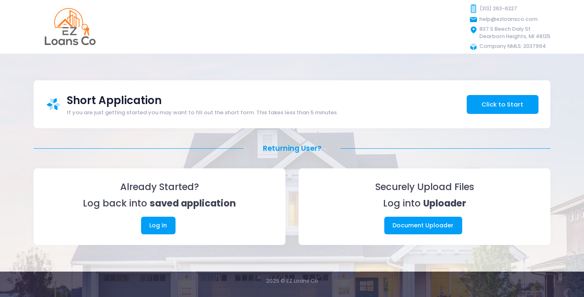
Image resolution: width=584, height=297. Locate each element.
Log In (158, 225)
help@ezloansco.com (508, 19)
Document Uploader (423, 225)
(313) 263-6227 (498, 8)
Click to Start (502, 104)
